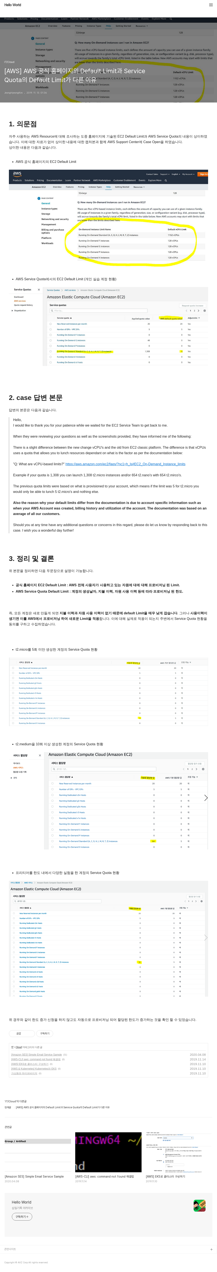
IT (12, 1047)
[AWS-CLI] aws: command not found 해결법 (36, 1059)
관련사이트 (10, 1249)
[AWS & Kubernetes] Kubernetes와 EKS (34, 1068)
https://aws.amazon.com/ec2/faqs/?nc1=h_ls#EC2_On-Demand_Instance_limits (125, 464)
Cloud (19, 1047)
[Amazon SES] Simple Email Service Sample (36, 1054)
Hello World (12, 5)
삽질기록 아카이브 (22, 1208)
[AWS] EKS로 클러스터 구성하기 (30, 1064)
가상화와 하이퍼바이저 (24, 1073)
